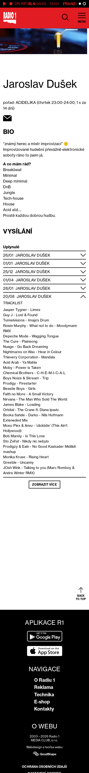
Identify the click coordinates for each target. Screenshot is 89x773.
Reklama (43, 687)
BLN (31, 3)
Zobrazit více (44, 484)
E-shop (42, 702)
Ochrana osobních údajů (44, 766)
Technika (44, 694)
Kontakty (44, 709)
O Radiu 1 (44, 680)
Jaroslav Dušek (32, 255)
